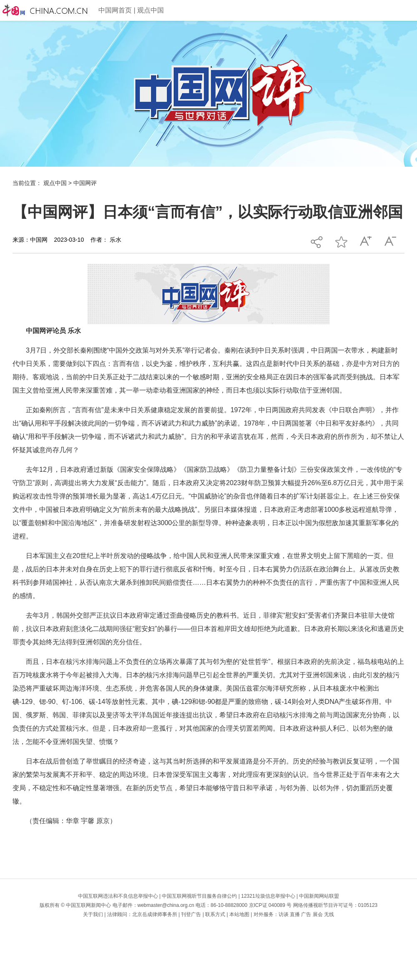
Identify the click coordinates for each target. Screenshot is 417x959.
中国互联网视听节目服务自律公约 (199, 896)
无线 (329, 914)
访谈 (284, 914)
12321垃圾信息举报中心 (268, 896)
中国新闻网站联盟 (319, 896)
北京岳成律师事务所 (154, 914)
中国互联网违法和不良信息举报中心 (118, 896)
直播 (295, 914)
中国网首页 (115, 10)
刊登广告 (191, 914)
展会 (318, 914)
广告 (306, 914)
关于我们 (93, 914)
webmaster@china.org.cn (166, 905)
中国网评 (85, 183)
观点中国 (150, 10)
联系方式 (215, 914)
